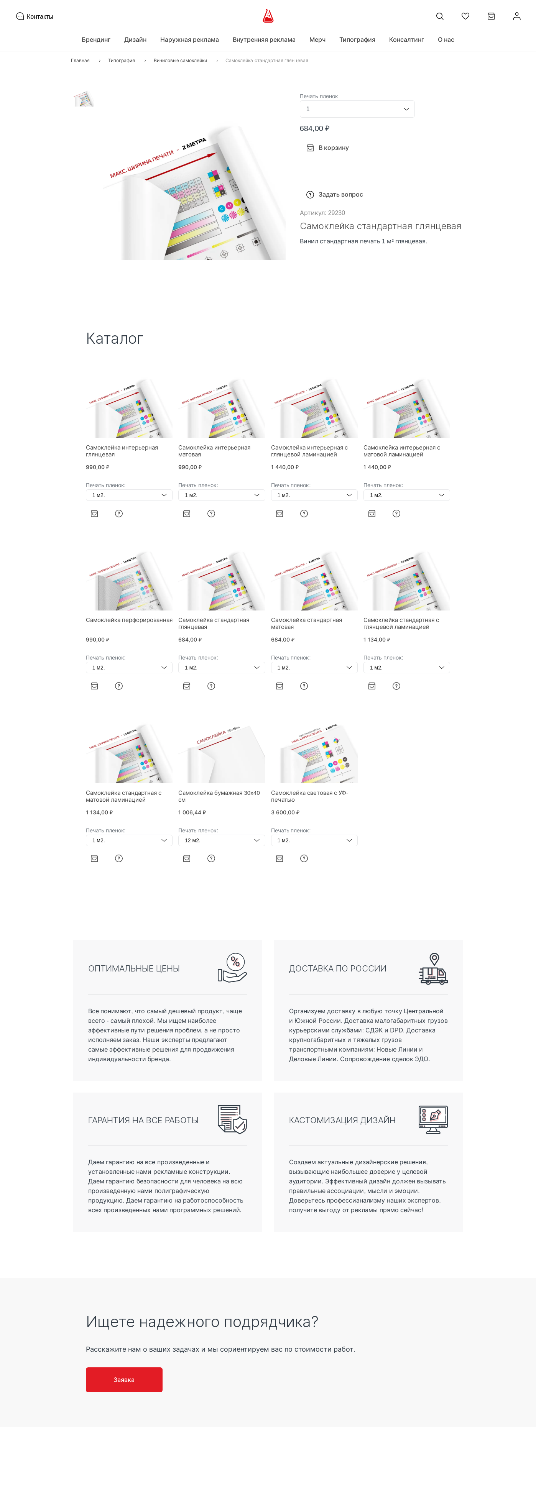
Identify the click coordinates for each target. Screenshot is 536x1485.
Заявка (124, 1379)
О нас (446, 39)
